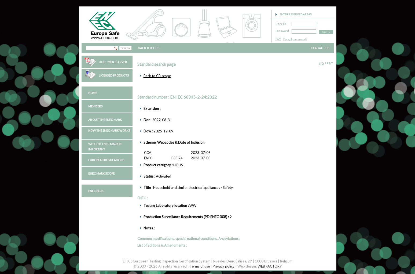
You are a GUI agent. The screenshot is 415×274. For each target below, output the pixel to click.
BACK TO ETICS (148, 48)
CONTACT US (320, 48)
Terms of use (200, 266)
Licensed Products (114, 75)
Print (329, 63)
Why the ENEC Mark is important (104, 146)
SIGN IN (326, 32)
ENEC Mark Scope (101, 173)
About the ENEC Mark (105, 119)
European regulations (106, 160)
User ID (281, 23)
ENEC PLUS (95, 191)
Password (282, 30)
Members (95, 106)
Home (92, 93)
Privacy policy (223, 266)
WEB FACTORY (270, 266)
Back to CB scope (157, 76)
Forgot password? (295, 39)
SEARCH (125, 48)
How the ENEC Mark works (109, 130)
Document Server (113, 62)
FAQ (278, 39)
